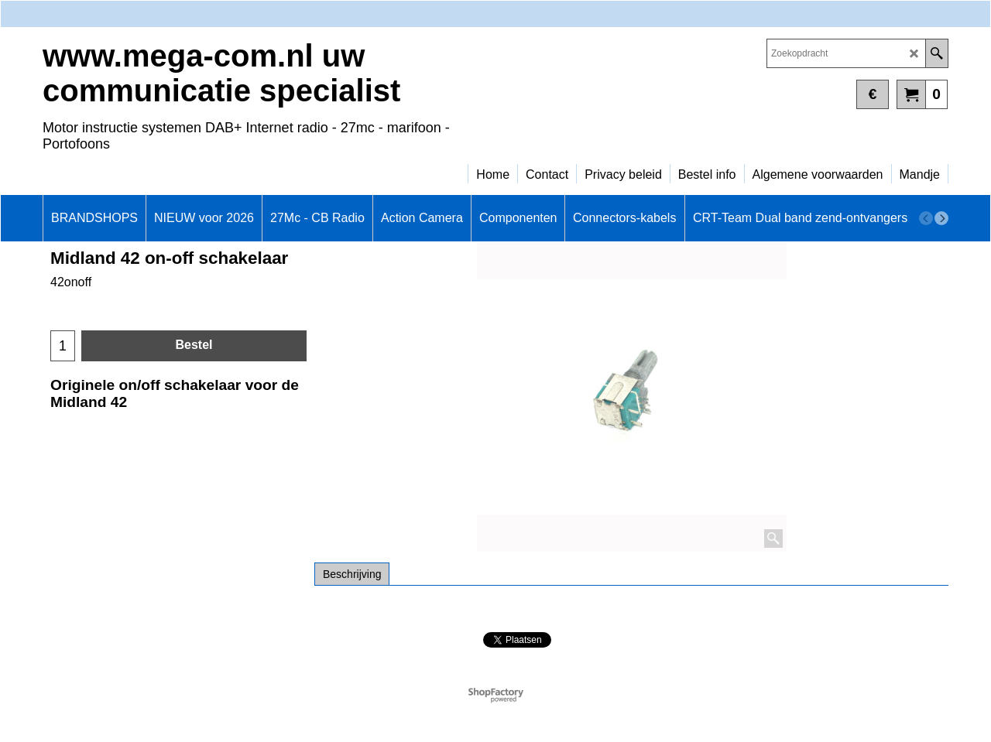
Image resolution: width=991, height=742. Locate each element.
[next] (941, 218)
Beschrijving (352, 574)
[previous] (926, 218)
